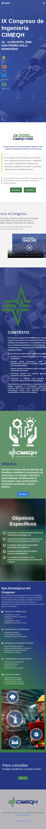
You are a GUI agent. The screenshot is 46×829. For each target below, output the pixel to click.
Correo (23, 778)
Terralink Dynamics (23, 815)
